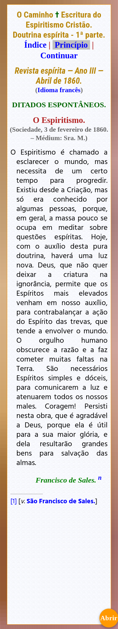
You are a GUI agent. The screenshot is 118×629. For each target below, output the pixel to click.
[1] (13, 501)
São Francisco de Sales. (61, 501)
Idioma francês (59, 90)
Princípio (71, 45)
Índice (35, 45)
